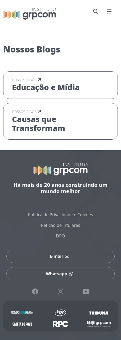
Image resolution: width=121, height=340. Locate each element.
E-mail (60, 256)
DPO (60, 236)
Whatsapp (60, 274)
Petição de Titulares (60, 225)
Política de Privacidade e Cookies (60, 215)
